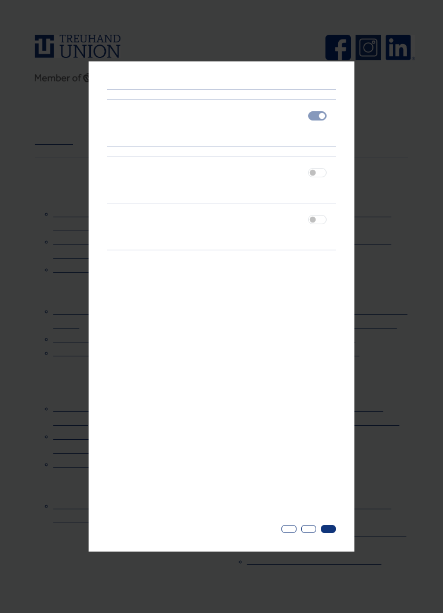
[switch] (317, 172)
